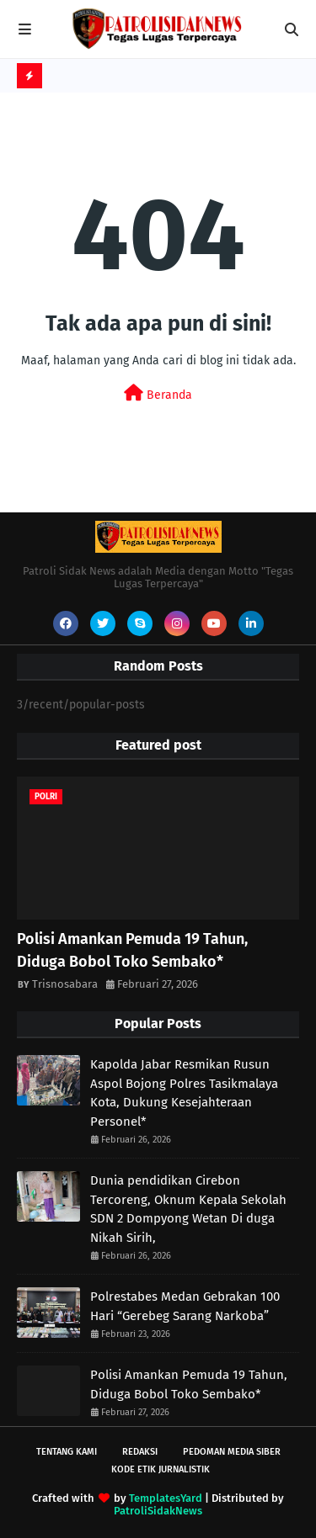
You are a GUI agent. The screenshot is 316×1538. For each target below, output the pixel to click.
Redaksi (140, 1451)
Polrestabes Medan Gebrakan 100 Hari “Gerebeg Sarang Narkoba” (185, 1306)
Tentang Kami (66, 1451)
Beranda (158, 393)
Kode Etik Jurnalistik (160, 1469)
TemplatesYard (165, 1498)
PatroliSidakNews (158, 1510)
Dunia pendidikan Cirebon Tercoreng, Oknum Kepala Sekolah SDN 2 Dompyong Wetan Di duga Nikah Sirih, (188, 1209)
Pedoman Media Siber (232, 1451)
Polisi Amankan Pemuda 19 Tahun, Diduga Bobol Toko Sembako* (132, 950)
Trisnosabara (65, 984)
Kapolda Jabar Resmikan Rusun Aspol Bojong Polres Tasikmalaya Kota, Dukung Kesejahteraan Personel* (184, 1093)
